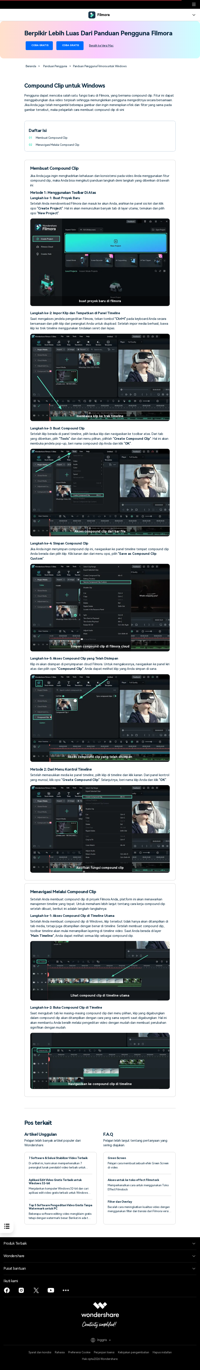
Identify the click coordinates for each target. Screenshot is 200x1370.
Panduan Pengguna (55, 66)
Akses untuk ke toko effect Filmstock (133, 1180)
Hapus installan (162, 1352)
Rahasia (60, 1352)
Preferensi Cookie (79, 1352)
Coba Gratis (39, 45)
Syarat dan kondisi (40, 1352)
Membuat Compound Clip (52, 137)
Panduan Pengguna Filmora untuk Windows (100, 66)
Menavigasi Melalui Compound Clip (57, 144)
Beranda (31, 66)
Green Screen (117, 1158)
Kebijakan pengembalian (133, 1352)
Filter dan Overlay (120, 1201)
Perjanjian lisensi (104, 1352)
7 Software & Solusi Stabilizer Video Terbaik (58, 1158)
